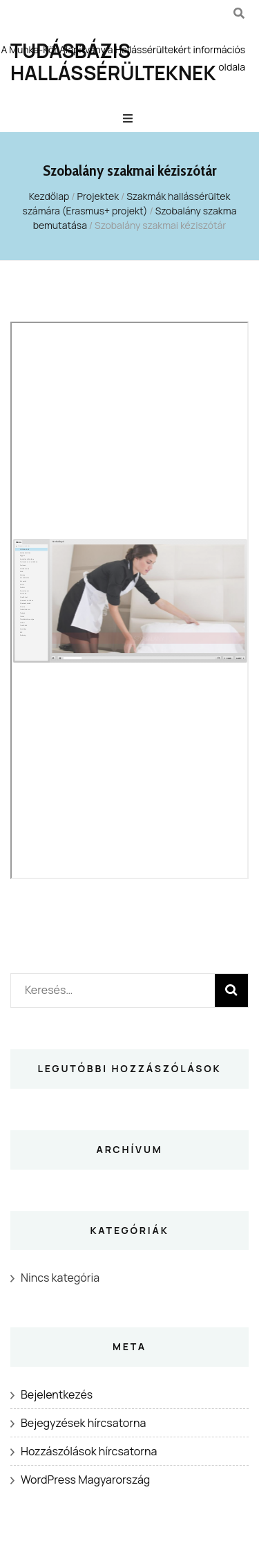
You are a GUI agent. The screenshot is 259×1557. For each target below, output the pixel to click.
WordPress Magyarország (85, 1479)
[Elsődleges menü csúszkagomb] (129, 118)
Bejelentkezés (57, 1394)
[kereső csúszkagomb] (238, 13)
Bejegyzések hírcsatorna (83, 1422)
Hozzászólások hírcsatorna (89, 1451)
